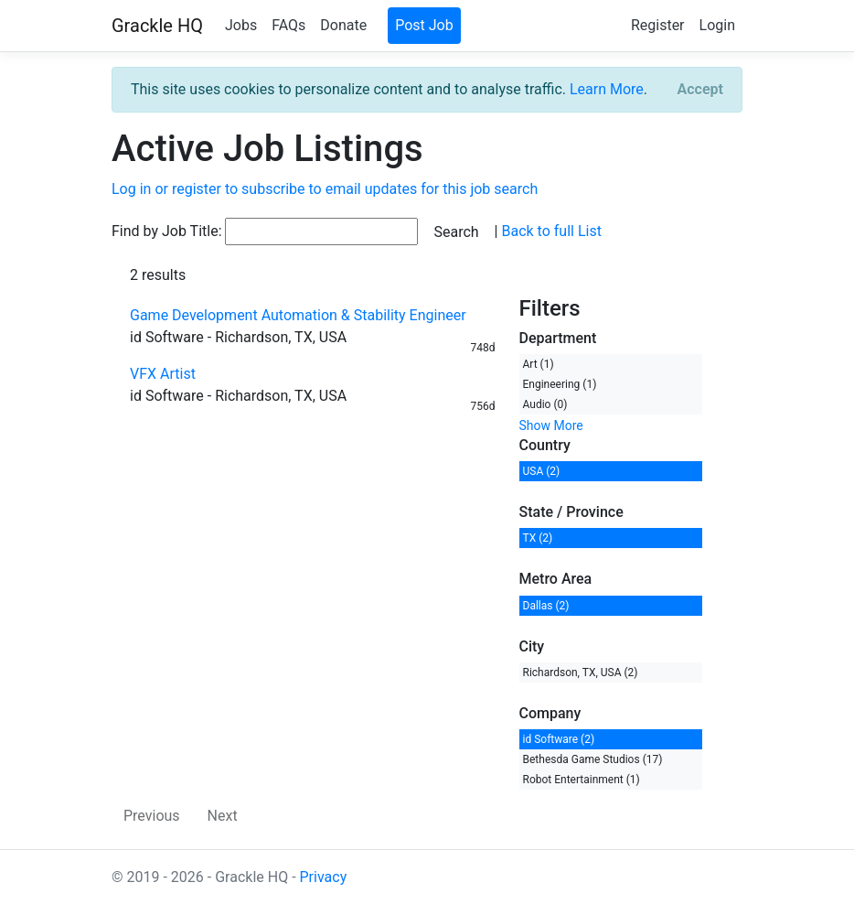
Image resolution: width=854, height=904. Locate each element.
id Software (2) (559, 739)
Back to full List (551, 231)
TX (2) (538, 538)
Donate (343, 25)
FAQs (288, 25)
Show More (551, 425)
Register (658, 25)
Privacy (323, 877)
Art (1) (538, 364)
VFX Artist (163, 373)
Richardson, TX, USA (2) (580, 672)
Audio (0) (545, 404)
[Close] (700, 90)
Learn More (607, 89)
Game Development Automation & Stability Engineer (298, 315)
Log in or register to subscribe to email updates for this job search (325, 189)
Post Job (424, 25)
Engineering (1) (560, 384)
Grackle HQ (157, 26)
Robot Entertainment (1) (581, 779)
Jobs (241, 25)
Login (717, 25)
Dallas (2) (546, 605)
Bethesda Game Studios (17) (593, 759)
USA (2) (541, 471)
